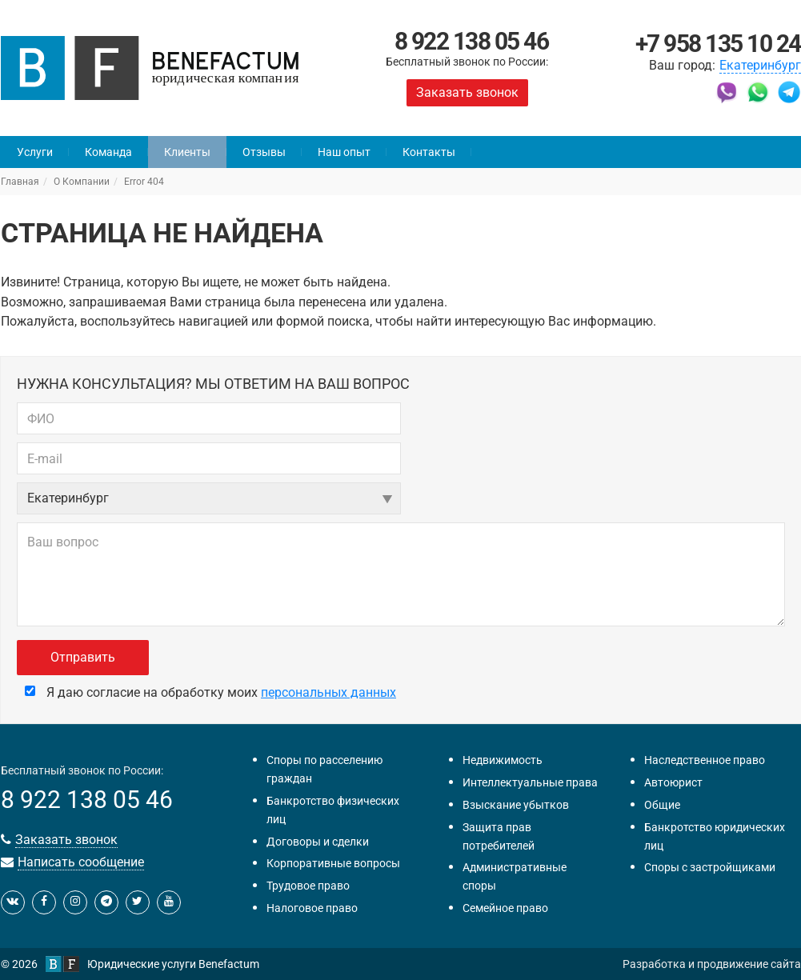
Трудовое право (308, 885)
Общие (662, 804)
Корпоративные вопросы (333, 863)
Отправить (82, 657)
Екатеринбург (760, 65)
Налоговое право (312, 908)
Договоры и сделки (317, 841)
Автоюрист (673, 782)
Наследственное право (704, 760)
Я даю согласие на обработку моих (210, 692)
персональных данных (328, 692)
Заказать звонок (467, 92)
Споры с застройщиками (709, 867)
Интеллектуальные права (530, 782)
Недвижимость (503, 760)
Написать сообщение (81, 862)
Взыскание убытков (516, 804)
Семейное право (505, 908)
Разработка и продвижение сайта (712, 964)
